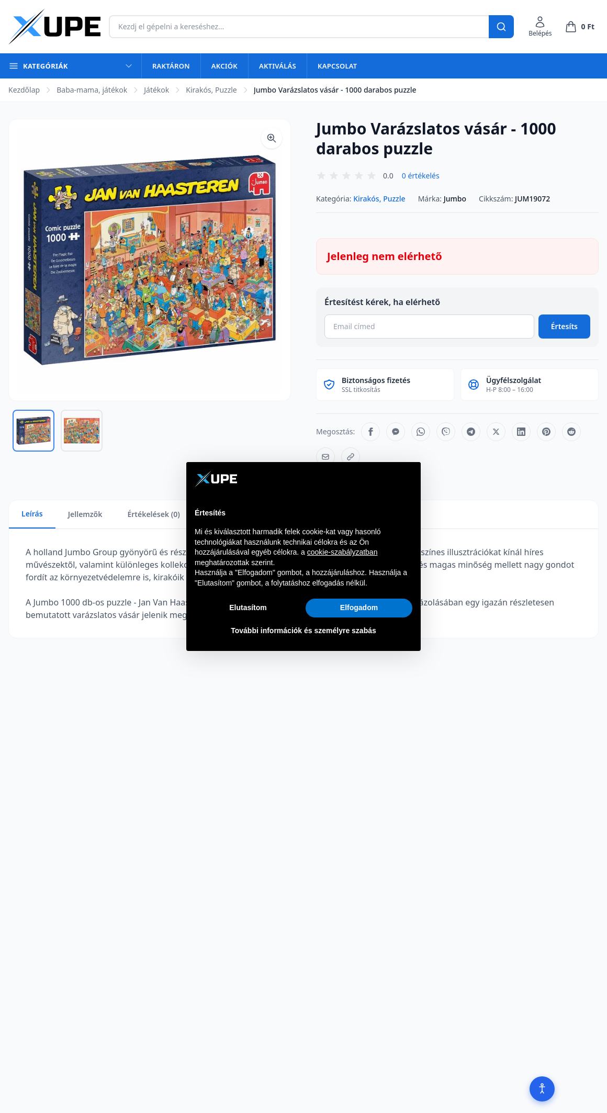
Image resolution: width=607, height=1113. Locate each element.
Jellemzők (85, 514)
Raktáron (171, 66)
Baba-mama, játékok (92, 90)
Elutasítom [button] (248, 607)
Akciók (224, 66)
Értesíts (564, 326)
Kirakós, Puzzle (211, 90)
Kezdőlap (24, 90)
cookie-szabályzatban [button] (342, 552)
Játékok (156, 90)
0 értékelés (421, 176)
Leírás (32, 514)
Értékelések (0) (153, 514)
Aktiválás (277, 66)
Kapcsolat (337, 66)
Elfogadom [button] (359, 607)
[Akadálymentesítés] (542, 1088)
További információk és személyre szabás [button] (303, 630)
